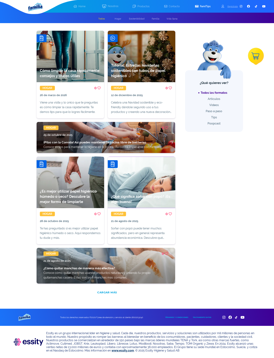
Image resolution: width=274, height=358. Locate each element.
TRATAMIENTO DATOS (202, 317)
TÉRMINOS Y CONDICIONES (176, 317)
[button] (110, 6)
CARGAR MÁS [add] (107, 292)
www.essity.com (123, 350)
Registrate (232, 6)
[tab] (101, 18)
